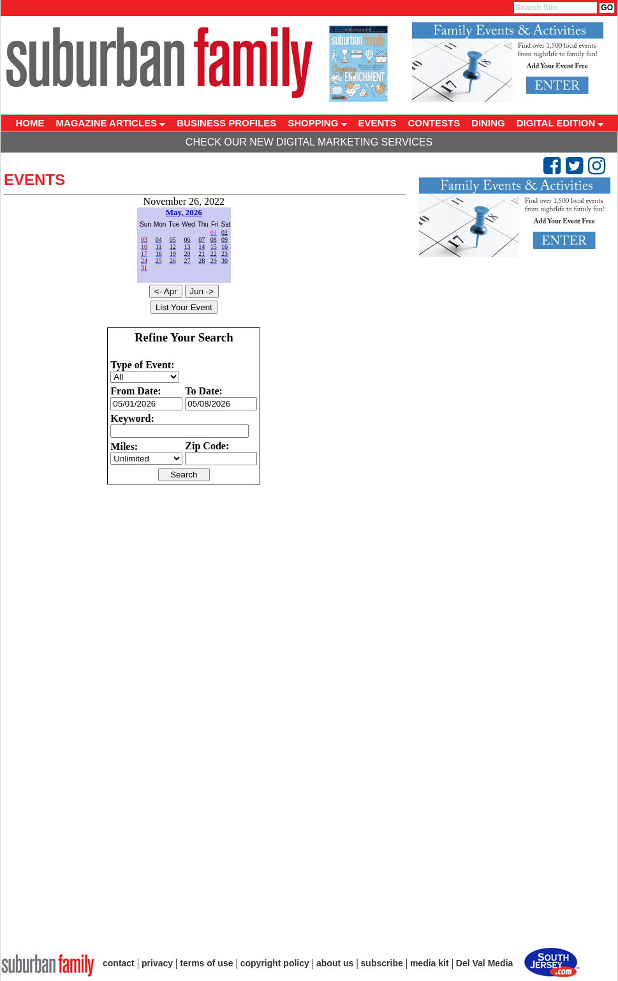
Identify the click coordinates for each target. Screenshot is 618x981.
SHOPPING (317, 122)
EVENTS (377, 122)
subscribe (382, 963)
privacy (157, 963)
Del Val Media (484, 963)
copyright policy (274, 963)
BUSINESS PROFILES (226, 122)
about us (334, 963)
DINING (488, 122)
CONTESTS (434, 122)
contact (119, 963)
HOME (30, 122)
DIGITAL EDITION (560, 122)
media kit (429, 963)
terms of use (206, 963)
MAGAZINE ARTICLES (111, 122)
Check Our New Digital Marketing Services (309, 142)
